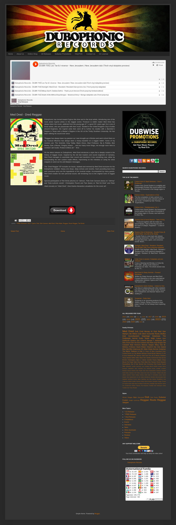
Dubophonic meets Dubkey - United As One (149, 286)
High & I (139, 360)
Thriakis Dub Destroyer (155, 385)
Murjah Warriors (156, 353)
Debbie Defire (131, 357)
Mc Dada (141, 377)
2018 (156, 317)
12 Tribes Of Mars (149, 351)
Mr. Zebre (144, 349)
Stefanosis (158, 340)
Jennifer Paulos (152, 360)
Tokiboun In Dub (136, 351)
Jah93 (124, 375)
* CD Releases (129, 412)
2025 (133, 322)
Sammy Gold (140, 355)
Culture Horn (161, 338)
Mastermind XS (133, 377)
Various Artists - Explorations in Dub (147, 195)
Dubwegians (131, 360)
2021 (138, 319)
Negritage (146, 336)
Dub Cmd (139, 331)
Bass (135, 397)
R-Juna (124, 355)
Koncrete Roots (153, 334)
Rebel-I (143, 347)
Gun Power (153, 373)
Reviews (127, 435)
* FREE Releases (21, 223)
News (126, 427)
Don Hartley (147, 357)
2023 (158, 319)
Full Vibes (137, 373)
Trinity (164, 385)
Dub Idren (142, 334)
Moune (124, 362)
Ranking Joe (145, 379)
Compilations (128, 419)
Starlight (152, 383)
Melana (139, 353)
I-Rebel (159, 373)
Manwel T (150, 340)
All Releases (46, 54)
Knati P (150, 375)
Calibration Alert (132, 368)
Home (10, 54)
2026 (140, 322)
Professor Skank (135, 347)
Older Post (110, 231)
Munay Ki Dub (150, 331)
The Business (144, 385)
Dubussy (158, 370)
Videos (126, 438)
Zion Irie (134, 343)
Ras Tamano (152, 362)
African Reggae (127, 397)
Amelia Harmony (136, 366)
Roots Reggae (73, 223)
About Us (20, 54)
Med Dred (52, 223)
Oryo (138, 362)
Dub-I (164, 351)
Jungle (131, 400)
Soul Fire (148, 355)
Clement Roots (151, 368)
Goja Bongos (158, 343)
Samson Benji (140, 381)
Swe (123, 366)
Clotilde (158, 368)
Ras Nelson (152, 379)
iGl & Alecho (156, 355)
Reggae (65, 223)
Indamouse (136, 349)
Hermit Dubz (137, 338)
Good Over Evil (145, 373)
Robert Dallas (132, 381)
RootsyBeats (126, 364)
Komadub (155, 375)
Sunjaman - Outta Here (142, 298)
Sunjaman (162, 349)
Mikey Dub (159, 345)
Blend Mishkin (154, 366)
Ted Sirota (81, 223)
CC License (103, 54)
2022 (149, 319)
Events (126, 422)
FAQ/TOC (79, 54)
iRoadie (135, 387)
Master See (125, 377)
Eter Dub (157, 347)
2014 (131, 317)
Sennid (141, 364)
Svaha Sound (161, 364)
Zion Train (130, 387)
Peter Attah (58, 223)
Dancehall (141, 397)
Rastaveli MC (132, 355)
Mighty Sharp (161, 360)
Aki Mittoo (133, 334)
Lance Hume (162, 375)
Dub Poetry (154, 397)
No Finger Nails (132, 362)
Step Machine (158, 383)
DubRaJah (126, 340)
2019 (164, 317)
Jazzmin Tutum (130, 375)
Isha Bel (163, 373)
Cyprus (33, 223)
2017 (150, 317)
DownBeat (158, 351)
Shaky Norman (153, 349)
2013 (29, 223)
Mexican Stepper (148, 345)
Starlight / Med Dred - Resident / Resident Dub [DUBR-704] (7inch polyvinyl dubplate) (149, 246)
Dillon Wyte (139, 357)
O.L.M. (164, 353)
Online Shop (32, 54)
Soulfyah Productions (143, 383)
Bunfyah (124, 368)
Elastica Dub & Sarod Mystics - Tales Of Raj (150, 220)
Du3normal (154, 357)
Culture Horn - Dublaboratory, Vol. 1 (147, 207)
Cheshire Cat (142, 368)
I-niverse (143, 340)
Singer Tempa (162, 381)
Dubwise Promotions (63, 54)
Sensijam (155, 381)
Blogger (97, 514)
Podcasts (127, 432)
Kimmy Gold (143, 375)
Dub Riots (150, 343)
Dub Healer (139, 370)
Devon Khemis (131, 370)
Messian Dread (146, 353)
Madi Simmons (135, 345)
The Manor (126, 351)
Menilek (153, 377)
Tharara (138, 385)
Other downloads (130, 430)
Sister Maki (150, 338)
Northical (130, 379)
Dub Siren (146, 370)
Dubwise (162, 397)
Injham (144, 360)
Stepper (125, 402)
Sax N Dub (134, 364)
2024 (124, 322)
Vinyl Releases (27, 106)
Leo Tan (133, 353)
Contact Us (90, 54)
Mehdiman (147, 377)
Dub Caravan (44, 223)
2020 (128, 319)
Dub (37, 223)
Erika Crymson (130, 373)
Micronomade (159, 377)
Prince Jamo (137, 379)
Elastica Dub (135, 340)
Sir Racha (125, 383)
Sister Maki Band (132, 383)
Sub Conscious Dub (150, 364)
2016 (143, 317)
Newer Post (15, 231)
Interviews (127, 425)
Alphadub (128, 366)
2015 (138, 317)
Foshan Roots (126, 353)
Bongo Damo (162, 366)
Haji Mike (129, 349)
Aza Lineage (145, 366)
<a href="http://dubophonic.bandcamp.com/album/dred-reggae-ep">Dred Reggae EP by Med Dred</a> (62, 197)
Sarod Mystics (148, 381)
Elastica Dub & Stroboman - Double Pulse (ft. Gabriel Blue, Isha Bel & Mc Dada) (150, 233)
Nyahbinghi (137, 400)
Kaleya (137, 375)
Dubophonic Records (16, 106)
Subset (133, 385)
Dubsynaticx (152, 370)
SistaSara (156, 336)
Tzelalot (124, 387)
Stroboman (128, 385)
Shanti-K (150, 347)
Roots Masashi (161, 362)
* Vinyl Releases (129, 417)
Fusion (125, 400)
